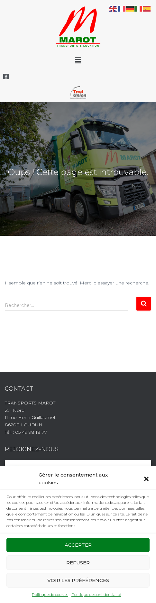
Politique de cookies (50, 594)
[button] (146, 479)
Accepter (78, 545)
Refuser (78, 563)
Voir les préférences (78, 580)
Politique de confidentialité (96, 594)
